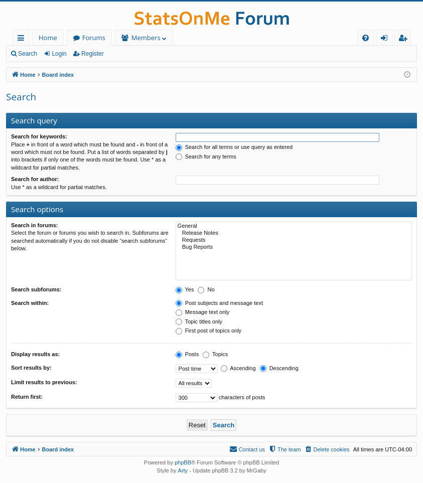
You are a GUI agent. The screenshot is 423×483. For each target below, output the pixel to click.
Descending (279, 368)
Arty (183, 470)
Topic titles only (199, 321)
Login (59, 53)
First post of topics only (209, 331)
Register (92, 53)
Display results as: (35, 354)
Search (27, 53)
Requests (294, 240)
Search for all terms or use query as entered (234, 147)
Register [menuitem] (404, 39)
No (206, 289)
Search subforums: (36, 289)
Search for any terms (206, 156)
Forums (93, 37)
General (294, 226)
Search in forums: (34, 225)
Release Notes (294, 233)
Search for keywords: (39, 136)
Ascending (238, 368)
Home (48, 37)
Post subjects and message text (219, 303)
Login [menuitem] (386, 39)
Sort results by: (31, 368)
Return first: (27, 397)
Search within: (30, 303)
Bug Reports (294, 247)
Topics (215, 354)
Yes (185, 289)
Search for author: (35, 179)
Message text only (203, 312)
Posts (187, 354)
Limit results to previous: (44, 382)
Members (146, 37)
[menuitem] (365, 38)
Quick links (23, 39)
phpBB (183, 462)
